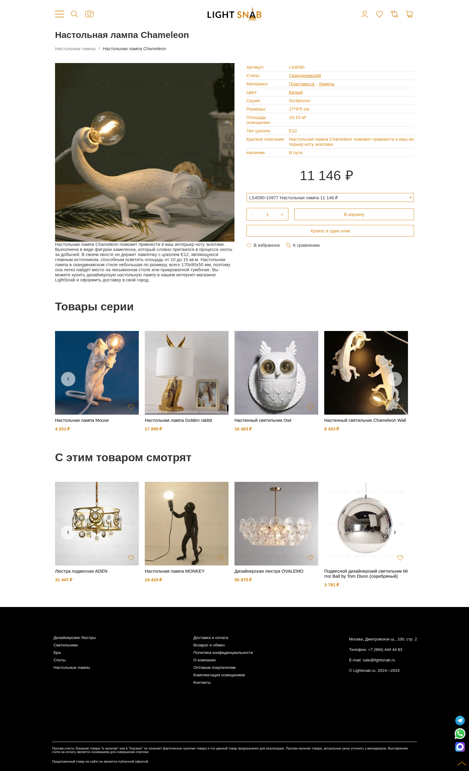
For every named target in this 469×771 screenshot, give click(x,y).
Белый (296, 92)
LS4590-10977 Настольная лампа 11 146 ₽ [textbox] (293, 197)
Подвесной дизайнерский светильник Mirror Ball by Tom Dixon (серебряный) (366, 573)
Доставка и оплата (210, 637)
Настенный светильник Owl (262, 420)
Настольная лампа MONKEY (175, 571)
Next (395, 379)
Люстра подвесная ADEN (81, 571)
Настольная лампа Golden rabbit (178, 420)
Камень (327, 83)
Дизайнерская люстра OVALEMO (268, 571)
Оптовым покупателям (214, 667)
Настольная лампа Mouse (82, 420)
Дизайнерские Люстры (75, 637)
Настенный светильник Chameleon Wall (365, 420)
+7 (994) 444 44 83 (385, 649)
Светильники (66, 645)
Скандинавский (305, 75)
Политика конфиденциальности (223, 652)
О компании (204, 660)
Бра (57, 652)
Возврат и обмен (209, 645)
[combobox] (330, 197)
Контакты (202, 682)
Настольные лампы (75, 48)
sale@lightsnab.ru (379, 660)
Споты (60, 660)
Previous (68, 379)
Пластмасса (301, 83)
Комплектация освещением (219, 675)
